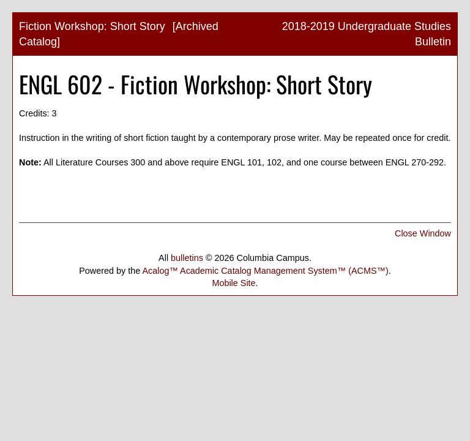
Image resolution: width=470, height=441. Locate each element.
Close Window (423, 233)
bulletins (187, 258)
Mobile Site (233, 283)
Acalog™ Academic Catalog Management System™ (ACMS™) (265, 271)
